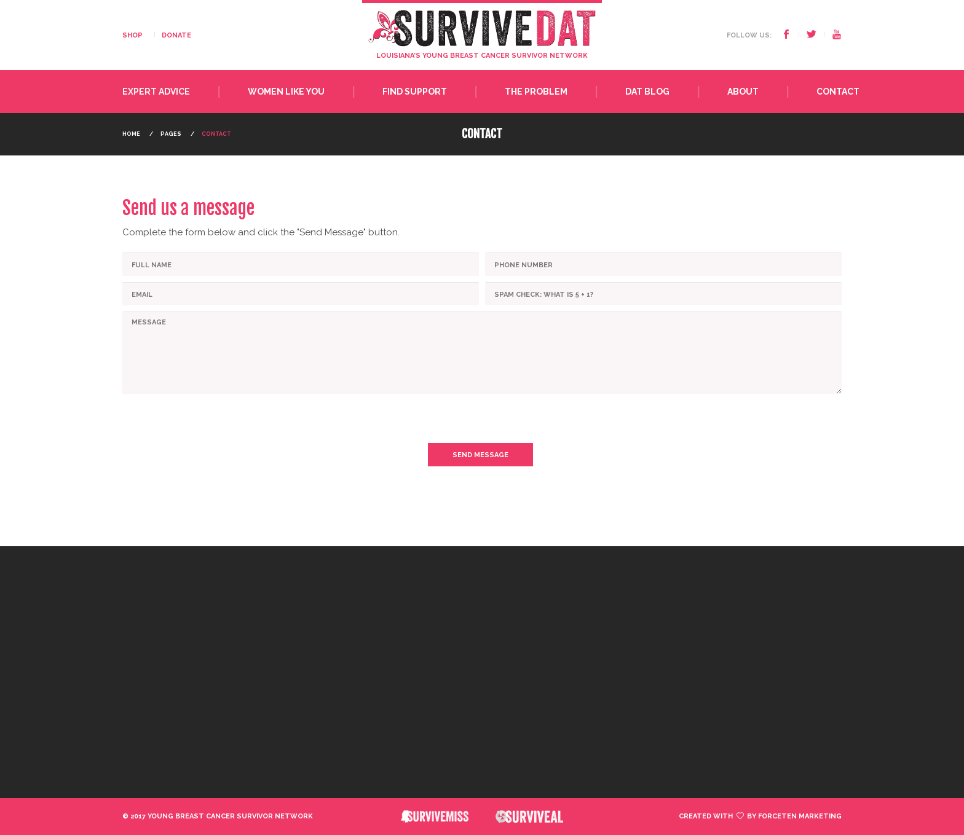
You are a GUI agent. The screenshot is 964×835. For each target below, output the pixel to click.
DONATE (176, 35)
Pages (170, 134)
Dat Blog (647, 91)
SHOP (132, 35)
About (743, 91)
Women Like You (286, 91)
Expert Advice (156, 91)
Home (131, 134)
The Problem (536, 91)
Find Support (414, 91)
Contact (837, 91)
